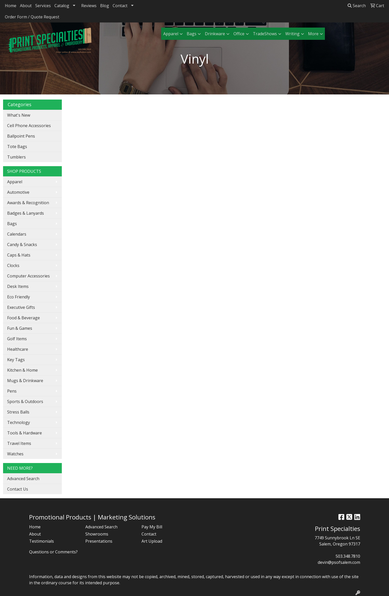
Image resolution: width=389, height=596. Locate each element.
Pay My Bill (152, 527)
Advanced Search (23, 478)
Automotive (18, 192)
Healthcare (17, 349)
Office (238, 34)
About (26, 5)
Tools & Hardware (24, 433)
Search (357, 5)
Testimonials (41, 541)
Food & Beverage (23, 318)
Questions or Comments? (53, 552)
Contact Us (17, 489)
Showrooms (96, 534)
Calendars (16, 234)
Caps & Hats (18, 255)
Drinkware (215, 34)
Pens (12, 391)
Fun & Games (19, 328)
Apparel (170, 34)
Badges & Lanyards (25, 213)
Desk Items (18, 286)
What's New (18, 115)
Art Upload (152, 541)
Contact (120, 5)
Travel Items (19, 443)
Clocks (13, 265)
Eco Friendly (18, 297)
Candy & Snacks (22, 244)
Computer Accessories (28, 276)
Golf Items (17, 339)
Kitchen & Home (22, 370)
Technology (18, 422)
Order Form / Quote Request (32, 17)
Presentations (98, 541)
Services (43, 5)
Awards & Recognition (28, 202)
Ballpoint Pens (21, 136)
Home (10, 5)
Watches (15, 454)
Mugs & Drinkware (25, 380)
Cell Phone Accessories (29, 125)
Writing (292, 34)
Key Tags (16, 359)
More (313, 34)
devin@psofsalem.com (339, 562)
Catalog (61, 5)
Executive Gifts (21, 307)
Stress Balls (18, 412)
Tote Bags (17, 146)
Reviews (89, 5)
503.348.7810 (348, 556)
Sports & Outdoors (25, 401)
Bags (191, 34)
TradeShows (265, 34)
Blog (104, 5)
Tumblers (16, 157)
